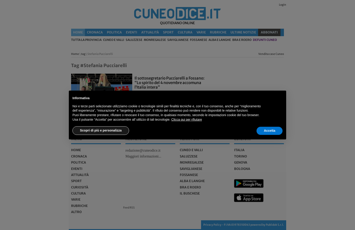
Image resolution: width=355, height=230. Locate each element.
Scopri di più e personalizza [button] (101, 130)
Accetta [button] (269, 130)
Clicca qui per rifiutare (186, 119)
